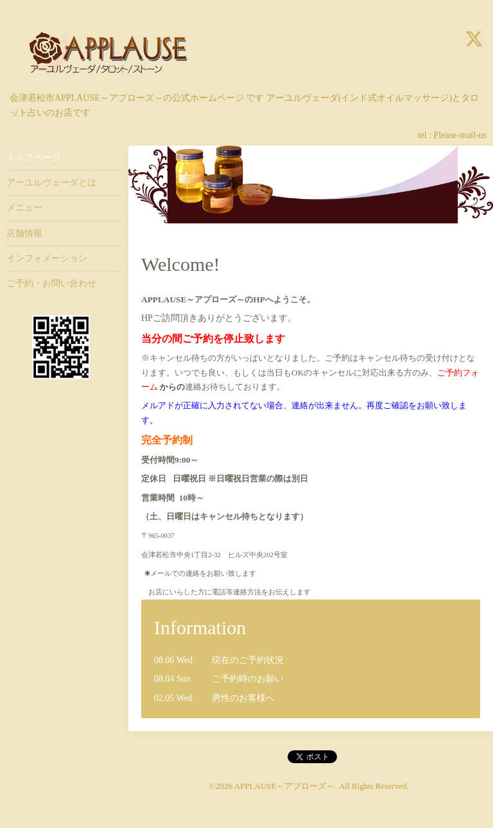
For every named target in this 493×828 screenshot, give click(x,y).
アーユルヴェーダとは (51, 182)
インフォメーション (46, 258)
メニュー (24, 207)
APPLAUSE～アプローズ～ (284, 786)
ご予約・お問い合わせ (51, 283)
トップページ (33, 157)
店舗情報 (24, 233)
